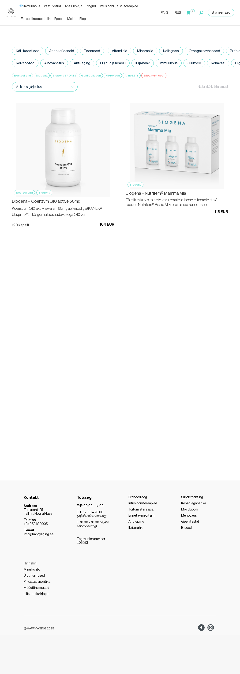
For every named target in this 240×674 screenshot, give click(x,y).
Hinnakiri (30, 565)
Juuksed (193, 63)
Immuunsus (168, 63)
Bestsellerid (22, 75)
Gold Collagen (91, 75)
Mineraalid (144, 51)
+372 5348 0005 (36, 526)
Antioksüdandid (61, 51)
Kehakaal (217, 63)
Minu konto (32, 571)
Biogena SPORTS (64, 75)
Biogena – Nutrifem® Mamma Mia (156, 194)
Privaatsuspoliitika (37, 583)
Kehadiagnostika (193, 505)
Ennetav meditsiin (141, 517)
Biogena (42, 75)
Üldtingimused (34, 577)
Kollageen (169, 51)
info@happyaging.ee (38, 536)
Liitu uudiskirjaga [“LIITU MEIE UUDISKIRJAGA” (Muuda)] (36, 596)
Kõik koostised (27, 51)
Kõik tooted (25, 63)
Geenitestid (190, 523)
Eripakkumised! (153, 75)
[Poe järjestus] (45, 87)
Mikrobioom (189, 511)
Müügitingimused (36, 589)
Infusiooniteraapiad (142, 505)
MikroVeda (113, 75)
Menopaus (189, 517)
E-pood (186, 529)
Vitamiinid (118, 51)
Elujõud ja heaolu (112, 63)
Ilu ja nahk (142, 63)
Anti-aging (81, 63)
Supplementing (192, 499)
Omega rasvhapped (202, 51)
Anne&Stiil (132, 75)
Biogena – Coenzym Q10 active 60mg (46, 202)
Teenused (91, 51)
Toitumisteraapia (141, 511)
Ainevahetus (54, 63)
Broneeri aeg (221, 12)
